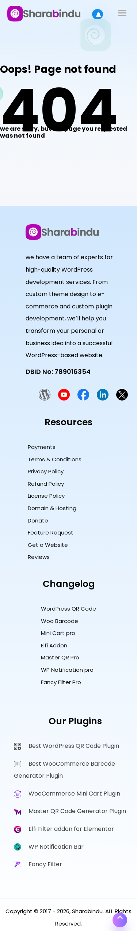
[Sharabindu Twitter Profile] (122, 398)
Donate (38, 520)
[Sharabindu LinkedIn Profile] (103, 398)
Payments (42, 447)
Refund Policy (46, 484)
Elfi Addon (54, 645)
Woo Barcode (59, 621)
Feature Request (50, 532)
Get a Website (48, 545)
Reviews (39, 557)
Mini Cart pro (58, 633)
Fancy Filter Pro (61, 682)
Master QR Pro (60, 657)
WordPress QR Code (68, 608)
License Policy (46, 496)
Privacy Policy (46, 471)
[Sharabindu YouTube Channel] (64, 398)
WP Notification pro (67, 670)
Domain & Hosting (52, 508)
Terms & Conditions (54, 459)
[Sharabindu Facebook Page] (83, 398)
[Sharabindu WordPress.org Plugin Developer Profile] (44, 398)
